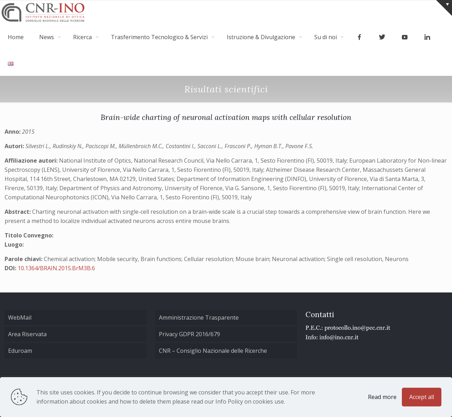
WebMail (19, 317)
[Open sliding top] (444, 8)
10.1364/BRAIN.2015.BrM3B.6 (56, 268)
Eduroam (20, 351)
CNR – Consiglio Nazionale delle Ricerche (213, 351)
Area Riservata (27, 334)
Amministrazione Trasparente (199, 317)
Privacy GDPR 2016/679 (189, 334)
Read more (382, 397)
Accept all (421, 397)
